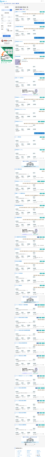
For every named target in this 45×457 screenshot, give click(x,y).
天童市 (43, 217)
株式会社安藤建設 (19, 261)
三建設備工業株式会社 (19, 26)
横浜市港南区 (42, 181)
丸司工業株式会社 (19, 169)
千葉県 (39, 121)
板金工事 (28, 455)
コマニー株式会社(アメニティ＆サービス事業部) (24, 375)
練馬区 (43, 261)
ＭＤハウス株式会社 (19, 273)
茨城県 (41, 205)
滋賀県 (41, 169)
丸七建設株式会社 (19, 217)
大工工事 (32, 13)
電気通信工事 (39, 451)
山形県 (41, 217)
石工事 (43, 13)
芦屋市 (43, 97)
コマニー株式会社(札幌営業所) (21, 424)
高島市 (43, 169)
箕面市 (43, 273)
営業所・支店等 (9, 30)
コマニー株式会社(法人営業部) (21, 355)
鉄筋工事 (28, 451)
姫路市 (43, 193)
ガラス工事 (39, 195)
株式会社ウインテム (19, 149)
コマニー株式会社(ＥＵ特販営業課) (22, 304)
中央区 (43, 26)
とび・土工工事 (39, 13)
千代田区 (43, 317)
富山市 (43, 400)
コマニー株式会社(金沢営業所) (21, 412)
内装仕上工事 (39, 275)
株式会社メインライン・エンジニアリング (23, 181)
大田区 (43, 56)
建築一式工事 (28, 13)
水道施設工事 (39, 456)
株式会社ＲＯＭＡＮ (19, 41)
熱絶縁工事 (38, 450)
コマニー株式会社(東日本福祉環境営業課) (23, 330)
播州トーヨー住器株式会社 (20, 193)
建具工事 (43, 111)
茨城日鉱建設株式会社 (19, 205)
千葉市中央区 (42, 121)
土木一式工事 (24, 13)
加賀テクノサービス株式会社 (21, 11)
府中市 (43, 41)
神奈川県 (39, 181)
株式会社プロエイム (19, 121)
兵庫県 (41, 97)
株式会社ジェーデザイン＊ (20, 97)
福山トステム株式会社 (19, 77)
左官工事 (35, 13)
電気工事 (40, 111)
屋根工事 (42, 28)
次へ (34, 444)
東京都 (41, 26)
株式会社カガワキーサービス (21, 109)
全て (8, 29)
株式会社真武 (18, 56)
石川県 (41, 285)
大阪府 (41, 273)
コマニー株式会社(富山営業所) (21, 400)
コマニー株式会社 (19, 285)
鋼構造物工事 (36, 195)
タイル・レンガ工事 (41, 207)
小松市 (43, 285)
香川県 (41, 109)
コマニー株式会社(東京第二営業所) (22, 317)
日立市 (43, 205)
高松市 (43, 109)
